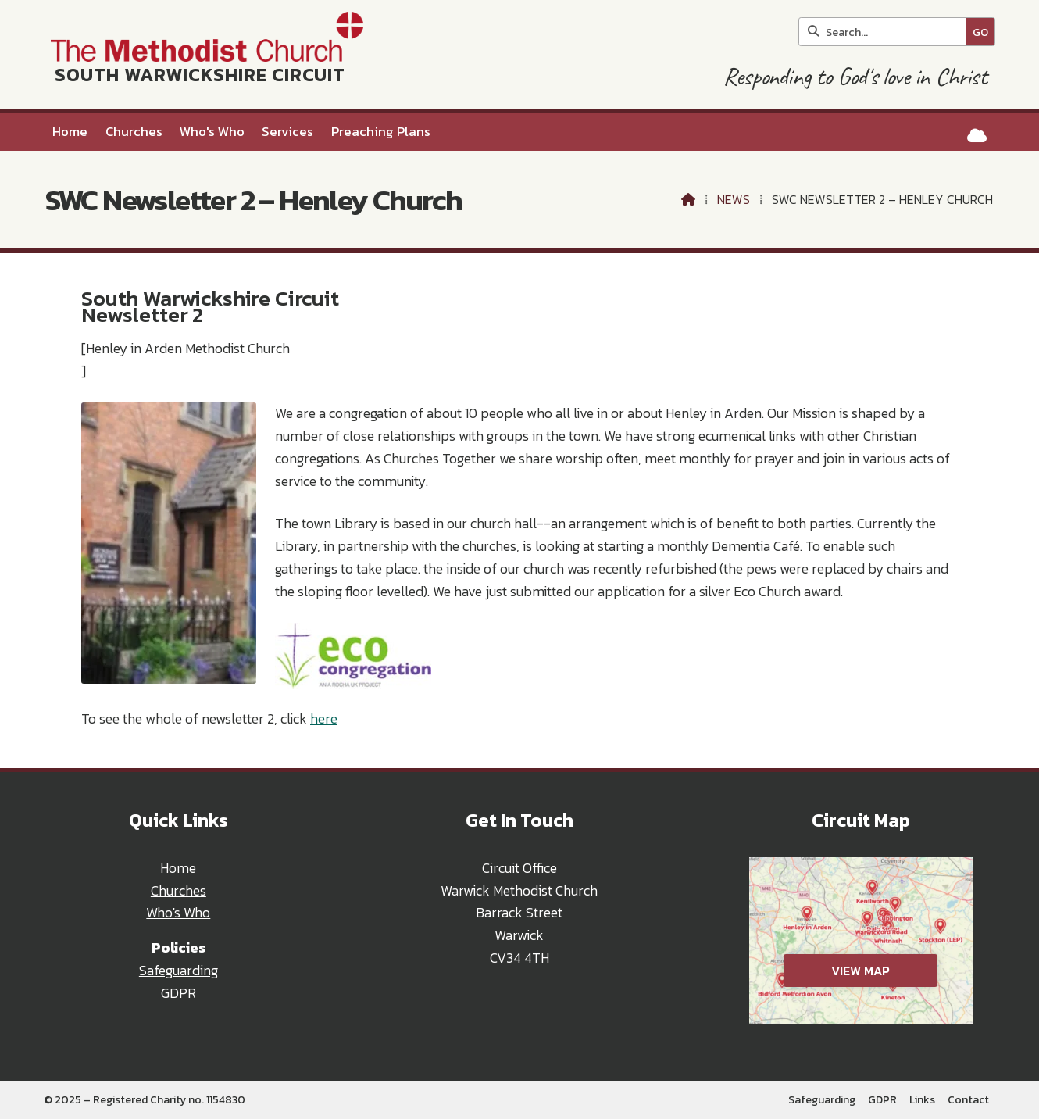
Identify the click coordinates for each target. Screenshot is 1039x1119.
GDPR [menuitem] (882, 1100)
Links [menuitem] (922, 1100)
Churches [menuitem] (133, 131)
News (733, 199)
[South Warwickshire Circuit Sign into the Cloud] (977, 136)
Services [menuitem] (287, 131)
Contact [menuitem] (968, 1100)
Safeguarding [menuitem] (821, 1100)
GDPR (178, 993)
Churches (178, 891)
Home (178, 868)
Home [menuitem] (69, 131)
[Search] (886, 31)
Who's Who (178, 913)
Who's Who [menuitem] (212, 131)
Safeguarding (178, 970)
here (323, 719)
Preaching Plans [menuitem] (380, 131)
